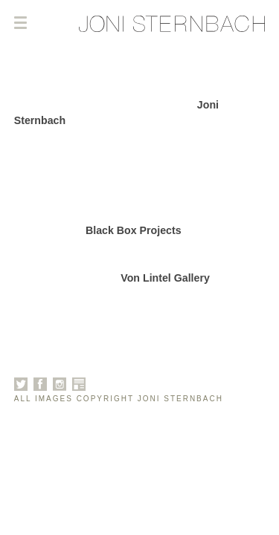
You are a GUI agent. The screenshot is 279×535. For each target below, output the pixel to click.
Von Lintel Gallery (165, 278)
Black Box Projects (134, 230)
